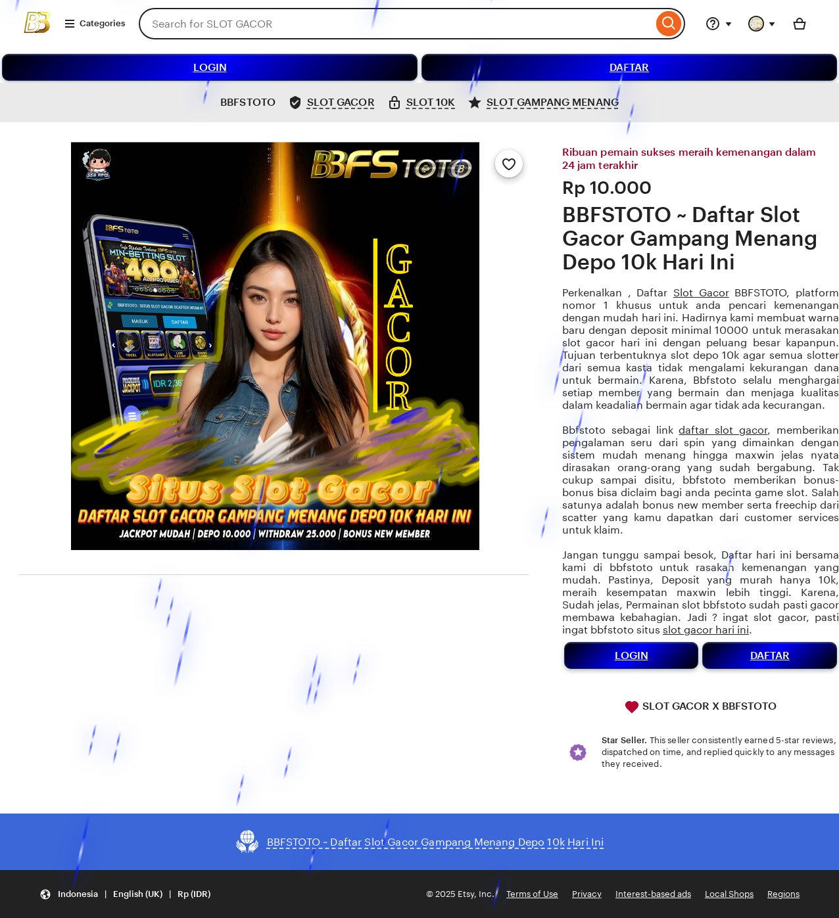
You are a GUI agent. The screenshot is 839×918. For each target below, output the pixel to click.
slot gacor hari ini (706, 630)
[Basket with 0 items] (799, 23)
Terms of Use (532, 894)
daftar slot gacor (723, 430)
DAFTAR (629, 67)
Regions (783, 894)
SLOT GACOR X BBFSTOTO (700, 707)
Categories (94, 24)
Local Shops (729, 894)
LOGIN (210, 67)
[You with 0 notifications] (762, 23)
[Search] (669, 23)
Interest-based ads (653, 894)
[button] (125, 894)
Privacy (587, 894)
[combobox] (396, 23)
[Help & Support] (718, 23)
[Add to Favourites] (509, 163)
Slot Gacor (701, 293)
